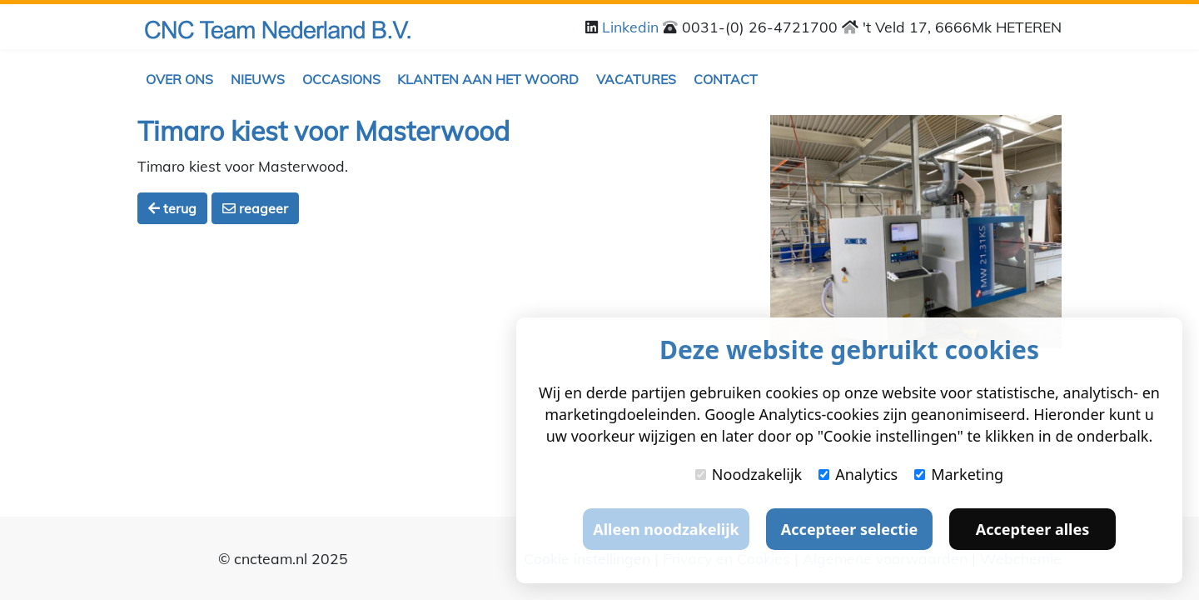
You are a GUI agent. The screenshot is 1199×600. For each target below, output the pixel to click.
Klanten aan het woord (488, 79)
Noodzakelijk (748, 474)
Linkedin (632, 27)
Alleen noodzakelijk (666, 529)
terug (172, 208)
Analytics (858, 474)
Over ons (179, 79)
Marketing (958, 474)
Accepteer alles (1032, 529)
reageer (255, 208)
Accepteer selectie (849, 529)
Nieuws (258, 79)
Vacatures (636, 79)
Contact (726, 79)
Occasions (341, 79)
